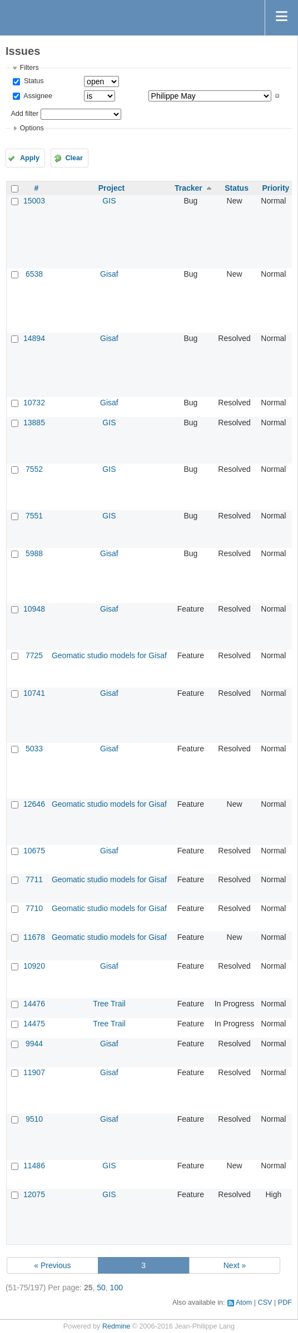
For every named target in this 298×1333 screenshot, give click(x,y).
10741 (34, 693)
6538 (34, 273)
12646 (34, 804)
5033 (34, 748)
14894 (34, 338)
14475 (34, 1023)
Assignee (37, 96)
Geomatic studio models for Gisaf (109, 655)
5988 (34, 553)
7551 (34, 515)
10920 (34, 965)
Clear (74, 158)
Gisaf (109, 273)
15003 (34, 200)
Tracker (188, 188)
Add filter (24, 114)
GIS (109, 200)
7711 (34, 879)
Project (111, 188)
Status (32, 81)
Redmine (116, 1326)
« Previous (52, 1265)
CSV (265, 1302)
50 (101, 1287)
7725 (34, 655)
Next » (235, 1265)
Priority (275, 188)
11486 (34, 1165)
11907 (34, 1072)
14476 (34, 1003)
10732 (34, 402)
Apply (29, 158)
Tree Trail (109, 1003)
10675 (34, 850)
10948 (34, 608)
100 (116, 1287)
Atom (244, 1302)
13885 (34, 422)
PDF (285, 1302)
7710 (34, 908)
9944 (34, 1043)
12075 (34, 1194)
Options (31, 128)
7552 (34, 469)
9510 (34, 1119)
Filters (28, 68)
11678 (34, 937)
